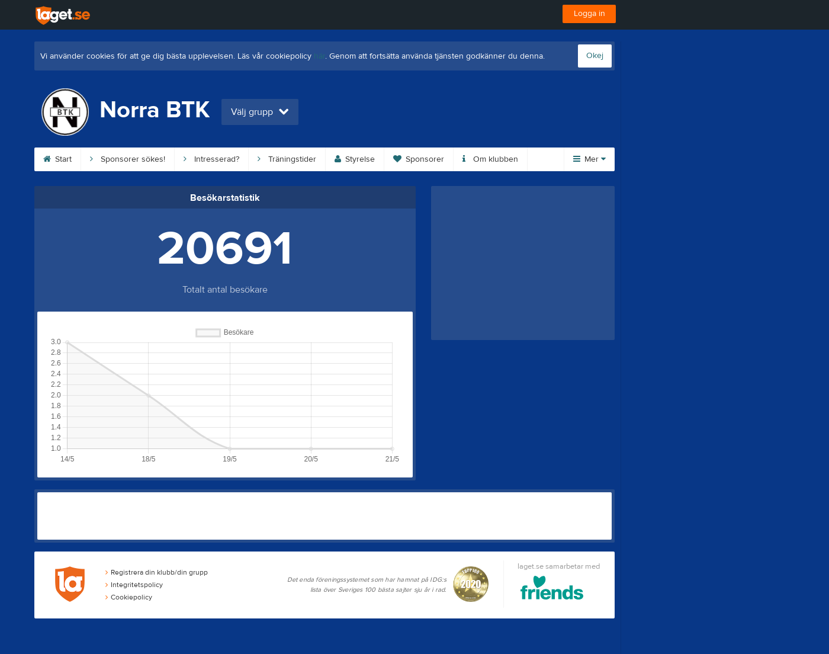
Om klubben (490, 159)
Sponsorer (418, 159)
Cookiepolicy (128, 597)
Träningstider (287, 159)
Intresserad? (211, 159)
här (319, 56)
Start (57, 159)
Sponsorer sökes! (127, 159)
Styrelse (355, 159)
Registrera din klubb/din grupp (156, 572)
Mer (589, 159)
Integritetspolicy (134, 584)
